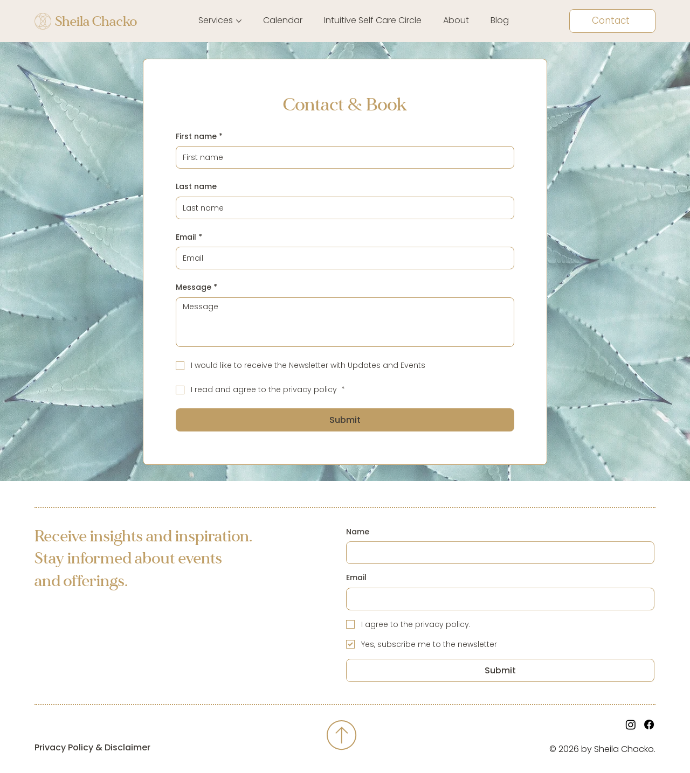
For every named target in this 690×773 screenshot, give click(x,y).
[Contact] (612, 21)
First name (199, 136)
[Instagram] (630, 724)
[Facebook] (649, 724)
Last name (196, 187)
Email (189, 237)
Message (196, 287)
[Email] (341, 258)
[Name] (497, 552)
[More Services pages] (239, 21)
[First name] (341, 157)
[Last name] (341, 208)
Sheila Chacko (96, 21)
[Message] (344, 322)
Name (357, 532)
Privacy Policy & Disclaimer (92, 747)
